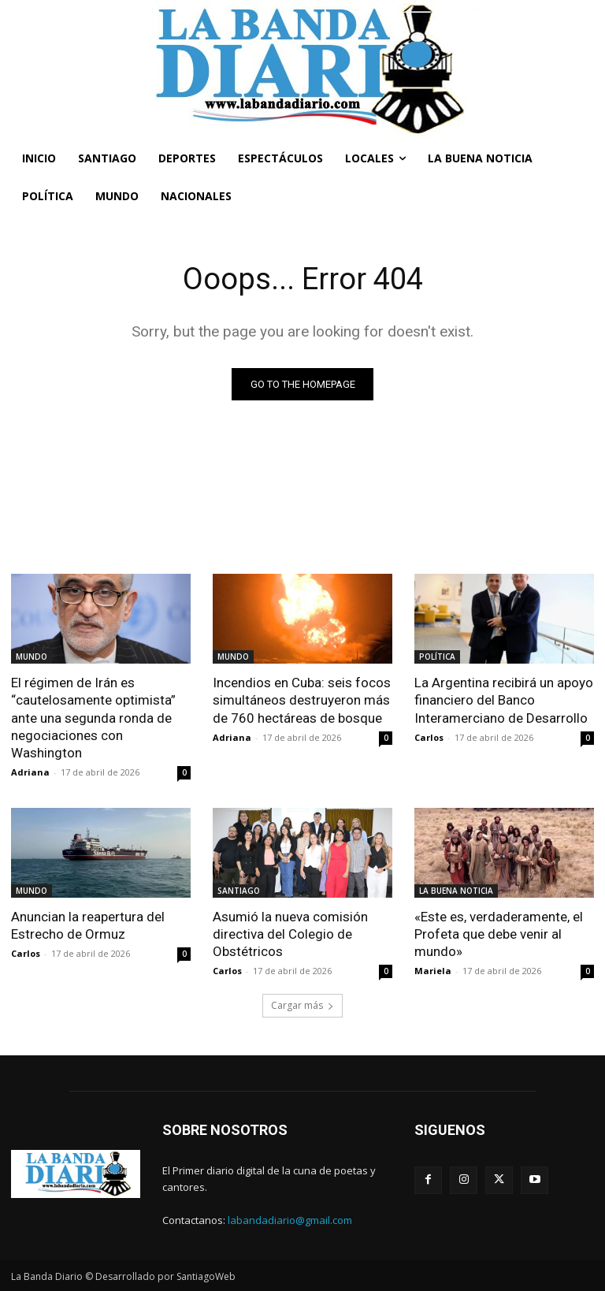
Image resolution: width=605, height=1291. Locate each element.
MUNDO (31, 656)
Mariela (432, 971)
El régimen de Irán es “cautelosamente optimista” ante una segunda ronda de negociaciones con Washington (93, 717)
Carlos (429, 737)
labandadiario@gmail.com (290, 1220)
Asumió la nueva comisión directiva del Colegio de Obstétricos (290, 934)
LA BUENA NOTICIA (456, 890)
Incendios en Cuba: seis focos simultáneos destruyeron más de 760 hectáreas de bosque (302, 700)
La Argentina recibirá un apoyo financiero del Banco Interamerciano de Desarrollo (503, 700)
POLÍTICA (437, 656)
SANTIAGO (238, 890)
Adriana (30, 772)
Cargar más (302, 1005)
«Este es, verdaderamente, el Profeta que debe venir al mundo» (498, 934)
